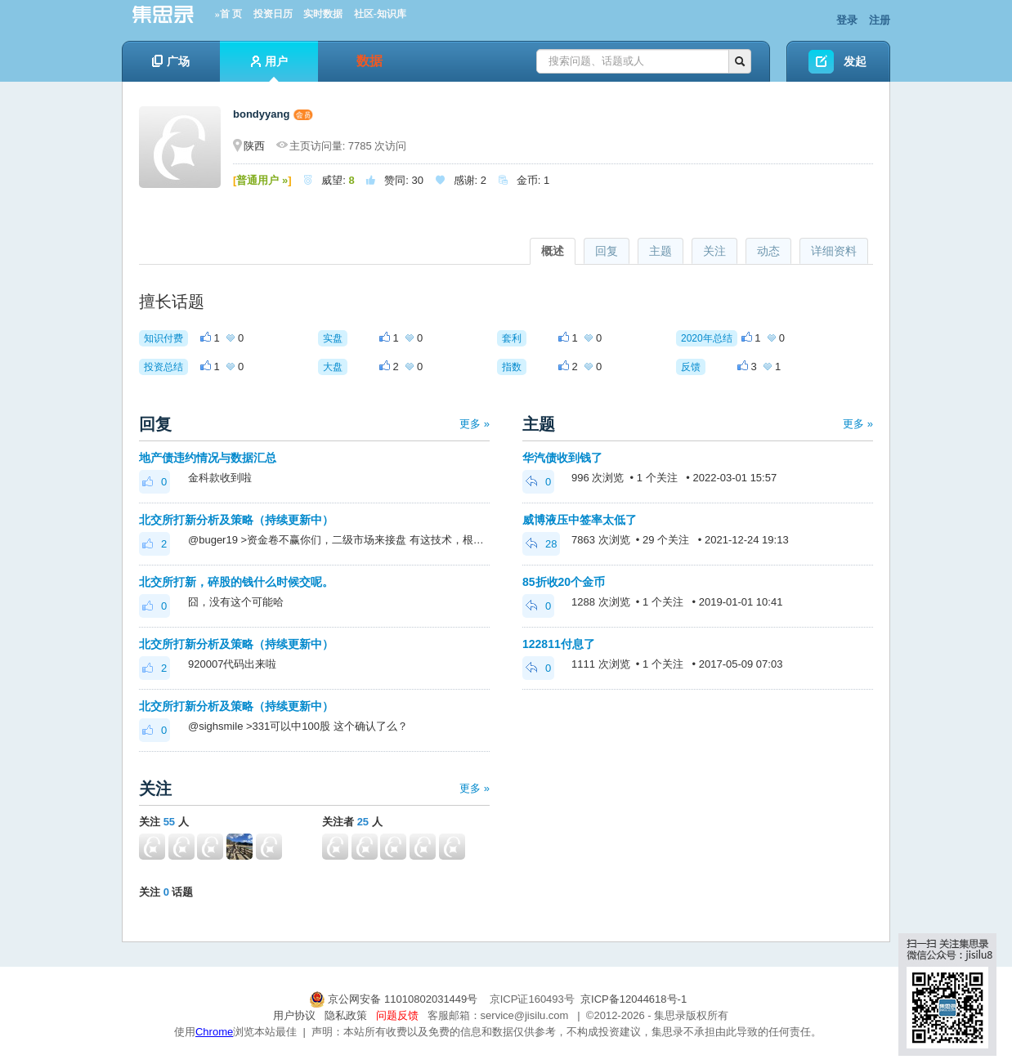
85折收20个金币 (563, 581)
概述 (552, 250)
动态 (768, 250)
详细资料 (834, 250)
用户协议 (294, 1015)
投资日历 (273, 14)
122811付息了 (558, 643)
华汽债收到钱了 (562, 457)
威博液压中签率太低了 (579, 519)
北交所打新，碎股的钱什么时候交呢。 (236, 581)
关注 (714, 250)
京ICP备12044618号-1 (633, 999)
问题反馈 (397, 1015)
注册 (879, 20)
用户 (269, 68)
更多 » (474, 424)
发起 (855, 61)
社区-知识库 (380, 14)
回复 (606, 250)
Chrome (214, 1032)
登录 (847, 20)
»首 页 (228, 14)
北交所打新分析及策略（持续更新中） (236, 519)
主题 (660, 250)
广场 (171, 61)
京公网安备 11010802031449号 (395, 999)
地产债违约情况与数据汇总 (207, 457)
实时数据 (323, 14)
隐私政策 (346, 1015)
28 (541, 544)
